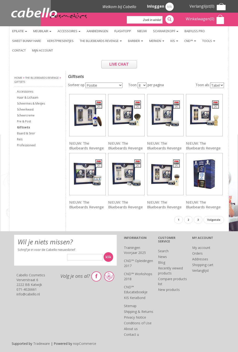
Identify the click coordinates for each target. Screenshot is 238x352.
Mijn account (42, 50)
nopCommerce (84, 343)
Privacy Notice (135, 317)
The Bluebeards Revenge (101, 41)
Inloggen (160, 6)
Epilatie (19, 31)
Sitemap (130, 306)
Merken (156, 41)
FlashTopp (122, 31)
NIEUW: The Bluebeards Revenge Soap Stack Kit (203, 205)
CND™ (190, 41)
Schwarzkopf (165, 31)
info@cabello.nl (28, 294)
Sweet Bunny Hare (26, 41)
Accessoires (69, 31)
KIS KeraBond (134, 297)
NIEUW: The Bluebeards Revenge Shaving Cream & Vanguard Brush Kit (164, 205)
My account (201, 247)
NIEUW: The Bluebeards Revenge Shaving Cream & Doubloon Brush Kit (203, 146)
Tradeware (42, 343)
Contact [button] (19, 50)
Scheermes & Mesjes (31, 103)
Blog (161, 262)
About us (131, 328)
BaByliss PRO (195, 31)
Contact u (131, 334)
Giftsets (23, 127)
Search (163, 251)
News (162, 256)
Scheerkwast (25, 109)
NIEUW (142, 31)
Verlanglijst (200, 270)
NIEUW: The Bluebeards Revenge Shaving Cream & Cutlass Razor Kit (164, 146)
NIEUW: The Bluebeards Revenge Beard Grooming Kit (86, 146)
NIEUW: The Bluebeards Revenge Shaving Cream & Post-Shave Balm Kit (86, 205)
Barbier (135, 41)
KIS (174, 41)
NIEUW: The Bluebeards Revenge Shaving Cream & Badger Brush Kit (125, 146)
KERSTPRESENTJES (60, 41)
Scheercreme (26, 115)
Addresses (200, 259)
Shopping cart (202, 265)
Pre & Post (24, 121)
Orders (197, 253)
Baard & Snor (26, 133)
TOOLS (208, 41)
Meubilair (42, 31)
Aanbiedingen (97, 31)
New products (169, 289)
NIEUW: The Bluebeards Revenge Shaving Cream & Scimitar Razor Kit (125, 205)
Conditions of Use (138, 323)
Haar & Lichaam (27, 97)
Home (18, 77)
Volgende (213, 219)
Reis (19, 139)
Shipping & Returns (138, 311)
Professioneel (26, 145)
